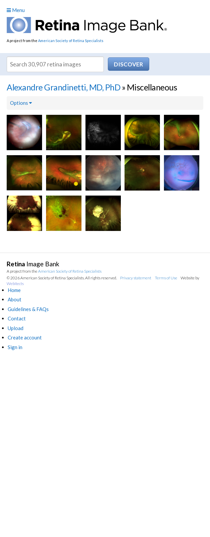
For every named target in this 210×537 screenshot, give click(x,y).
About (14, 299)
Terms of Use (166, 277)
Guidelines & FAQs (28, 309)
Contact (17, 318)
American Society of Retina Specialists (70, 40)
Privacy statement (135, 277)
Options (21, 103)
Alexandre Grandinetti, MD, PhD (63, 87)
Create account (25, 337)
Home (14, 290)
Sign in (15, 347)
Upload (15, 328)
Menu (16, 10)
